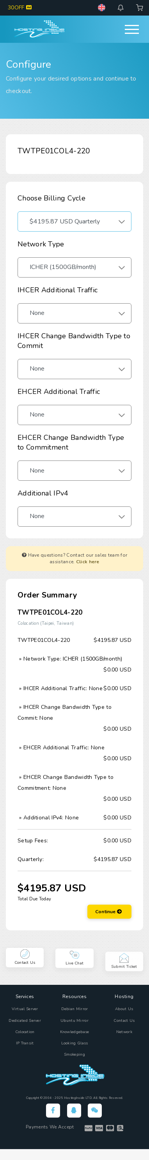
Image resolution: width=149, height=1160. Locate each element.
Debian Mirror (74, 1009)
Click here (87, 562)
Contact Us (124, 1020)
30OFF (20, 7)
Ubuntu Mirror (74, 1020)
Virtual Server (25, 1009)
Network (124, 1032)
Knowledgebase (74, 1032)
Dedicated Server (25, 1020)
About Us (124, 1009)
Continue (108, 912)
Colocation (25, 1032)
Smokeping (74, 1054)
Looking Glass (74, 1043)
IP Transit (25, 1043)
